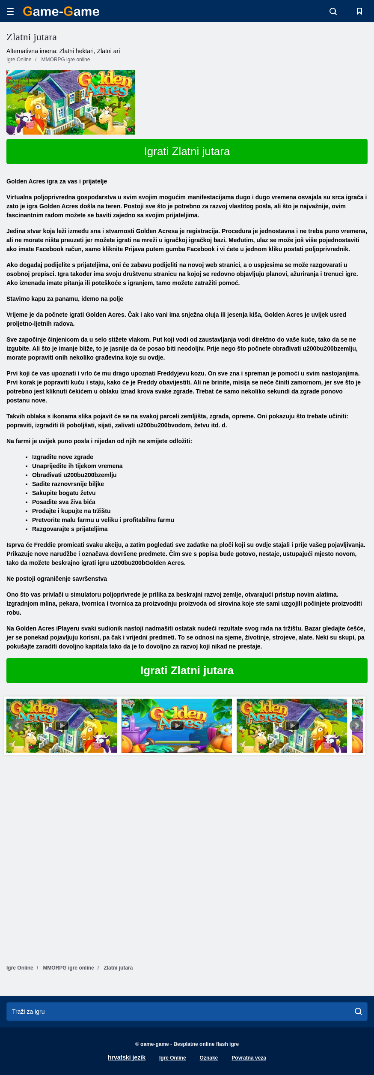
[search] (358, 1011)
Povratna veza (249, 1058)
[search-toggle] (333, 11)
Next (356, 726)
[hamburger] (10, 11)
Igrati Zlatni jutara (187, 151)
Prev (17, 726)
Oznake (209, 1058)
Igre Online (172, 1058)
